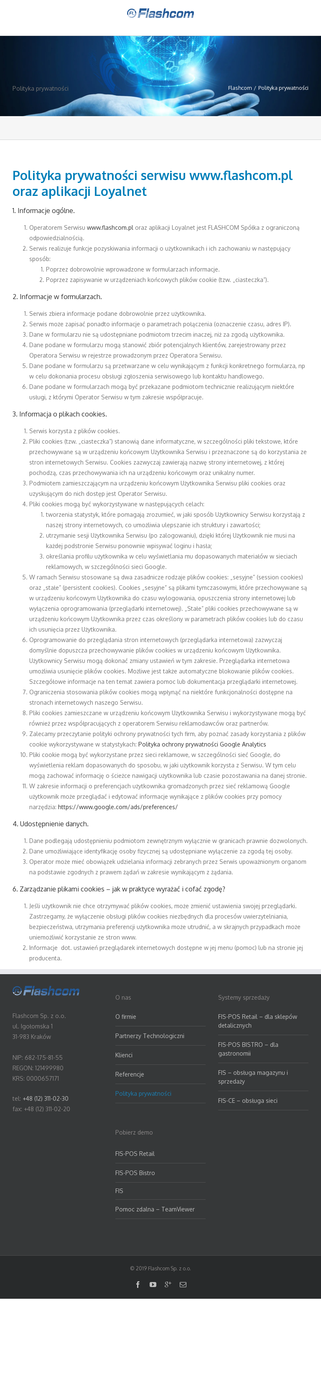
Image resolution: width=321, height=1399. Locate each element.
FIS (119, 1190)
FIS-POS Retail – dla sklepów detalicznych (257, 1021)
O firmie (125, 1016)
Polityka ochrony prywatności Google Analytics (202, 744)
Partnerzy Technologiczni (149, 1035)
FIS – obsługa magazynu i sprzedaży (253, 1077)
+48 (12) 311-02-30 (46, 1098)
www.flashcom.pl (110, 227)
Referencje (129, 1074)
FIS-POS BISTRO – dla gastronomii (248, 1049)
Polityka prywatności (143, 1093)
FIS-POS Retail (135, 1153)
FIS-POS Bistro (135, 1172)
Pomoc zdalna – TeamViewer (155, 1209)
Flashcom (240, 87)
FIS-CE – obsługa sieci (248, 1100)
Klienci (123, 1055)
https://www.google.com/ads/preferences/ (118, 806)
